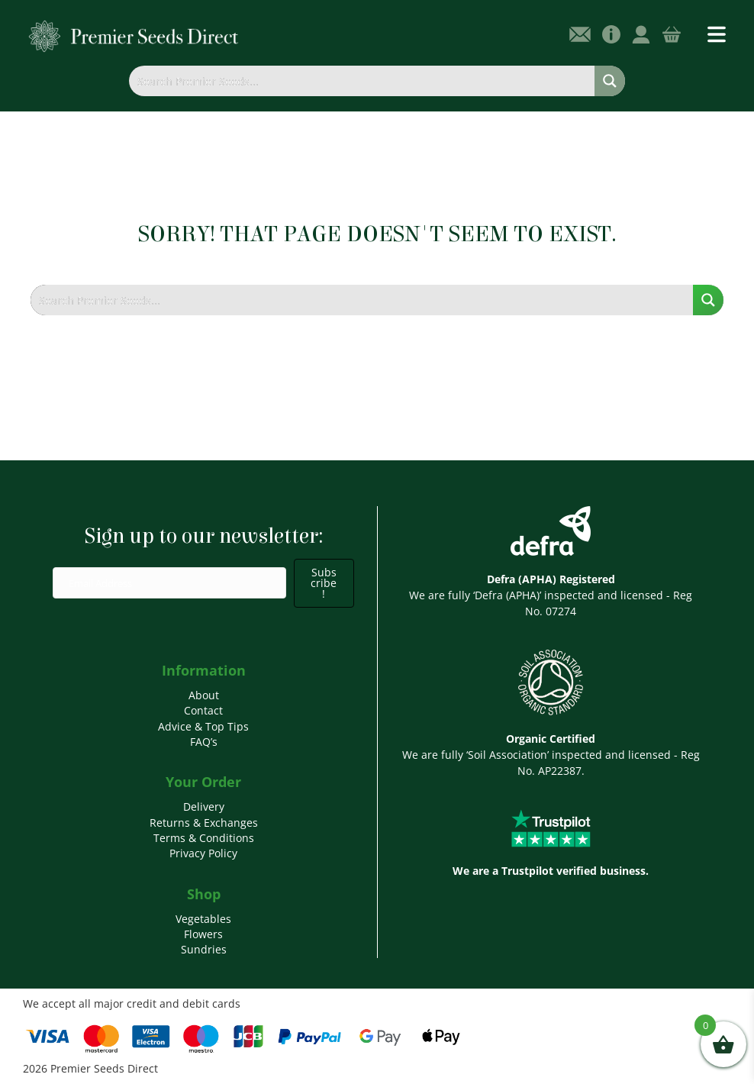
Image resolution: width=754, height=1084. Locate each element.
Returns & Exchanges (204, 822)
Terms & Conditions (203, 838)
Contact (203, 710)
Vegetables (203, 918)
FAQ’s (204, 741)
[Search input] (362, 81)
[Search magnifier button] (609, 81)
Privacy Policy (203, 853)
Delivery (203, 806)
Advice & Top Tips (203, 726)
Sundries (204, 949)
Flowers (203, 934)
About (203, 695)
